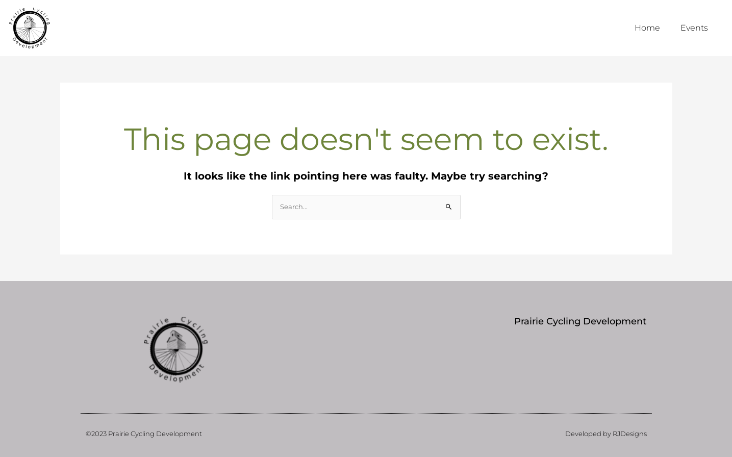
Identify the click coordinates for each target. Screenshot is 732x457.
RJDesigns (630, 433)
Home (647, 28)
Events (694, 28)
